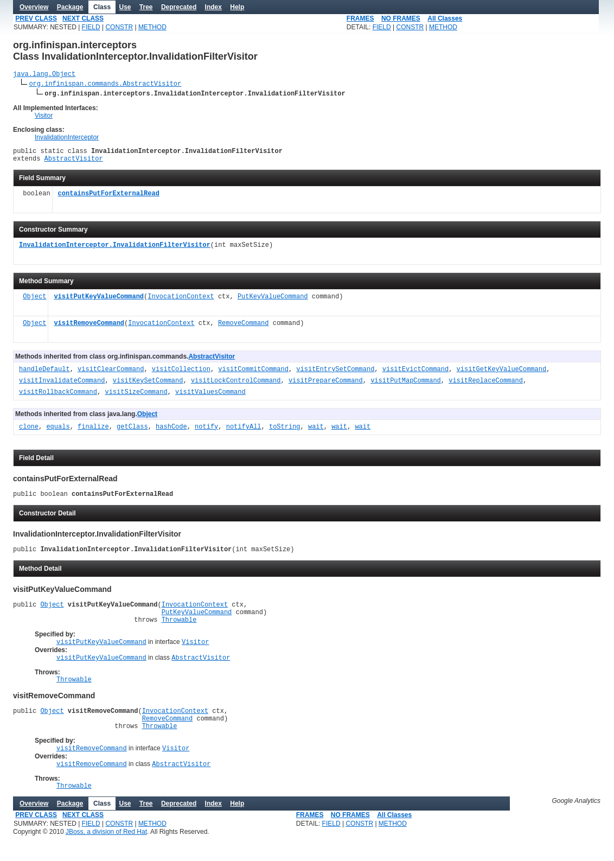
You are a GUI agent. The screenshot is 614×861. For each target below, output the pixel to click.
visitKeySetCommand (148, 386)
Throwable (179, 632)
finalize (93, 432)
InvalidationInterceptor (67, 139)
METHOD (152, 27)
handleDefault (44, 374)
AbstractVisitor (73, 163)
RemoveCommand (243, 328)
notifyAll (243, 432)
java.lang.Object (44, 75)
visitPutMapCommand (405, 386)
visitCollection (181, 374)
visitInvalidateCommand (62, 386)
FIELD (91, 27)
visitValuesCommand (210, 397)
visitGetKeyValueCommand (502, 374)
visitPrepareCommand (326, 386)
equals (57, 432)
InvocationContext (181, 302)
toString (284, 432)
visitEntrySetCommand (335, 374)
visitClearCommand (111, 374)
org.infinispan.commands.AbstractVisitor (105, 85)
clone (29, 432)
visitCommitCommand (253, 374)
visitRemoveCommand (89, 328)
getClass (132, 432)
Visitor (44, 117)
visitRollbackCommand (58, 397)
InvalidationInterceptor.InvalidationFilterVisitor (114, 250)
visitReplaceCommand (486, 386)
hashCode (171, 432)
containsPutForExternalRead (108, 198)
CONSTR (119, 27)
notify (206, 432)
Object (34, 302)
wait (316, 432)
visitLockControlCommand (236, 386)
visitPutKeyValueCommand (99, 302)
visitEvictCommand (415, 374)
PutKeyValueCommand (273, 302)
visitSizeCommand (136, 397)
